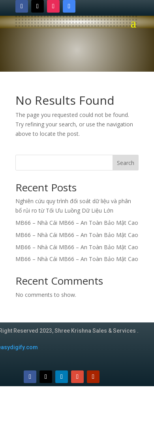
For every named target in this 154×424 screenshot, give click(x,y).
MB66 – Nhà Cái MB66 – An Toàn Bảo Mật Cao (76, 222)
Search (125, 163)
